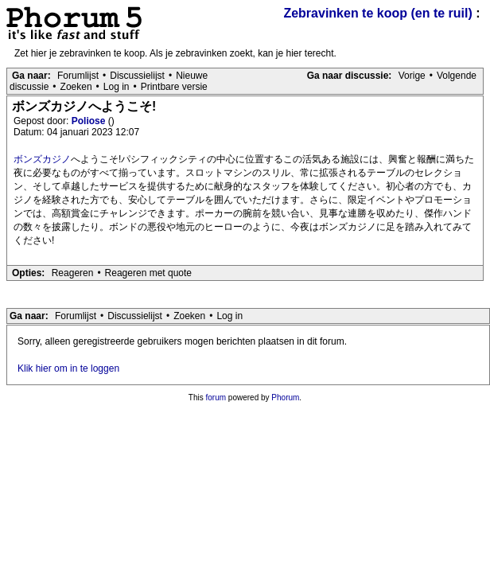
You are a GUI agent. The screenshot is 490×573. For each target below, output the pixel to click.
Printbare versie (174, 86)
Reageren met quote (148, 273)
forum (216, 397)
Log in (116, 86)
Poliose (90, 121)
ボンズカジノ (42, 159)
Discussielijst (137, 75)
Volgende (456, 75)
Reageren (73, 273)
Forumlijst (78, 75)
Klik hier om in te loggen (68, 368)
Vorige (412, 75)
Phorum (285, 397)
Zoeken (76, 86)
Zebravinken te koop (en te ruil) (377, 13)
